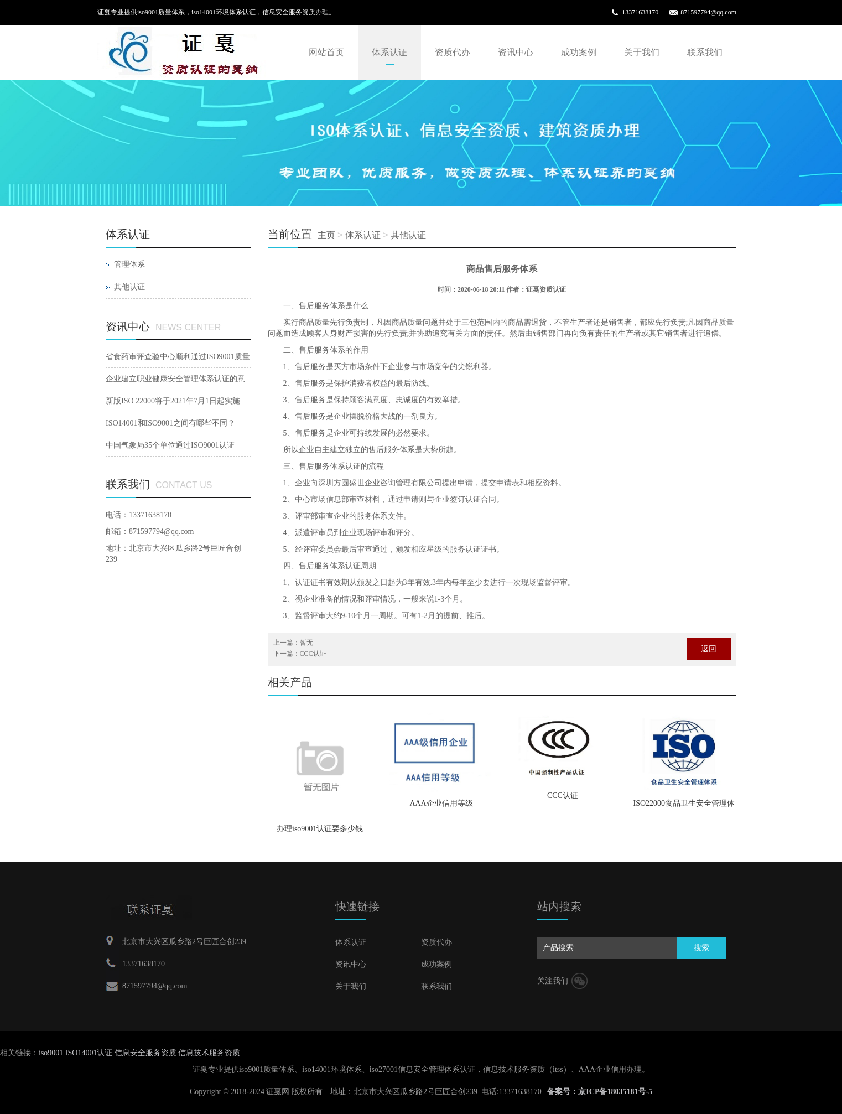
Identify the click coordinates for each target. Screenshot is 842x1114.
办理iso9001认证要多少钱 (320, 829)
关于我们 (641, 52)
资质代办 (452, 52)
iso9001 (52, 1053)
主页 (326, 235)
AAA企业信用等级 (440, 803)
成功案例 (578, 52)
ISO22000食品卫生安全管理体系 (684, 807)
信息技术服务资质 (209, 1053)
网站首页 (326, 52)
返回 (708, 649)
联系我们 (705, 52)
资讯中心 (515, 52)
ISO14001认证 (90, 1053)
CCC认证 (562, 795)
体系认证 (389, 52)
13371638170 (640, 12)
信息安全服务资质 (147, 1053)
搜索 (701, 948)
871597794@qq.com (708, 12)
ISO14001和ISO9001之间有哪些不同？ (170, 423)
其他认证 (408, 235)
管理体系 (129, 264)
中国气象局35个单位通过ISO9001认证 (170, 445)
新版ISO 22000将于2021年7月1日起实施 (173, 401)
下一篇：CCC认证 (299, 653)
